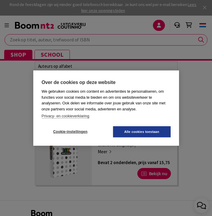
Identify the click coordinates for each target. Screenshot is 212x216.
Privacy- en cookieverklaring (65, 116)
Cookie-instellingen (70, 132)
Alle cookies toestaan (141, 131)
